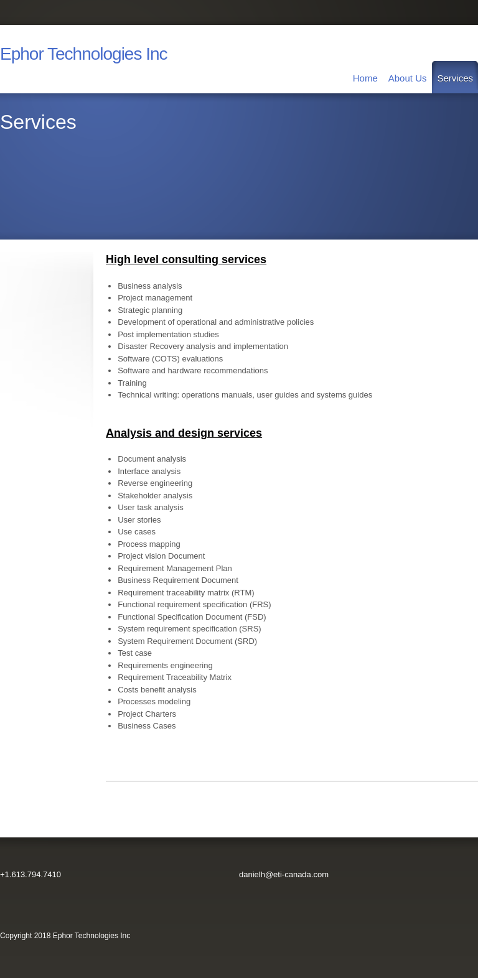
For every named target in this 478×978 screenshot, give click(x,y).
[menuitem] (365, 77)
